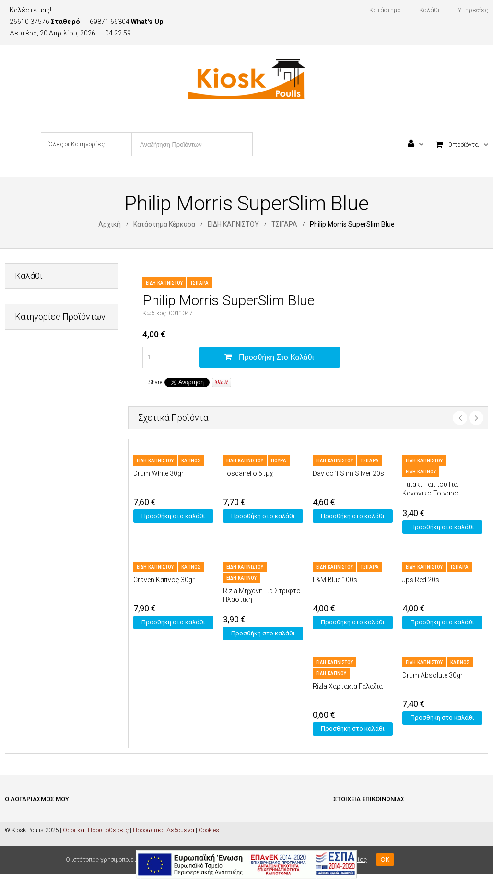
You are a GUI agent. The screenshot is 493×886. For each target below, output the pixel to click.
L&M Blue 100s (335, 580)
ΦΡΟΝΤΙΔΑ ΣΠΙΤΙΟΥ (41, 590)
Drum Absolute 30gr (432, 675)
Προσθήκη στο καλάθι (276, 357)
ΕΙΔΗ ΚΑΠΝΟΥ (421, 472)
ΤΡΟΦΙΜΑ (28, 566)
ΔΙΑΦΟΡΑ (27, 402)
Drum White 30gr (158, 473)
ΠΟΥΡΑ (278, 461)
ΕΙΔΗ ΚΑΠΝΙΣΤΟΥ (233, 224)
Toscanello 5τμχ (248, 473)
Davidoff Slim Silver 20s (348, 473)
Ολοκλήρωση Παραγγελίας (43, 847)
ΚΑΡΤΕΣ (26, 496)
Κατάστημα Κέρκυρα (164, 224)
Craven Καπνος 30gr (164, 580)
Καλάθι (15, 832)
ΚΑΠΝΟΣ (190, 461)
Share (155, 382)
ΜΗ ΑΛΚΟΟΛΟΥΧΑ (40, 519)
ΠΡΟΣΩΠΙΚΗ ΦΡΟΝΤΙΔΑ (48, 543)
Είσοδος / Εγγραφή (30, 818)
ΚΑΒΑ (22, 472)
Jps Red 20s (420, 580)
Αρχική (109, 224)
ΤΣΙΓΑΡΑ (284, 224)
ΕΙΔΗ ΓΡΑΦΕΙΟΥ (36, 425)
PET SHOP (29, 378)
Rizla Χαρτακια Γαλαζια (348, 686)
